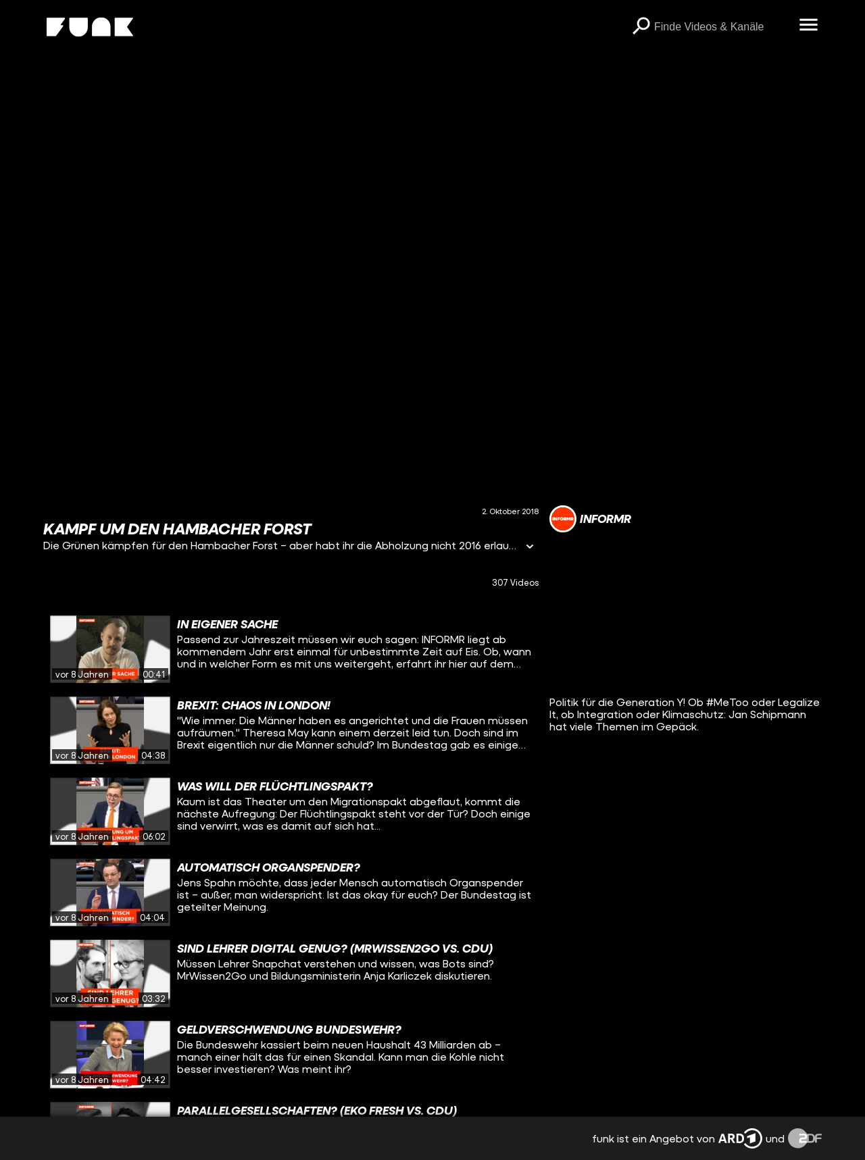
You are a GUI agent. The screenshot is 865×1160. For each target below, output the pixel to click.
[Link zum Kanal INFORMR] (590, 518)
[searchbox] (721, 27)
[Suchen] (640, 27)
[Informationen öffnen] (530, 547)
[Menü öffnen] (808, 26)
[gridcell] (291, 649)
